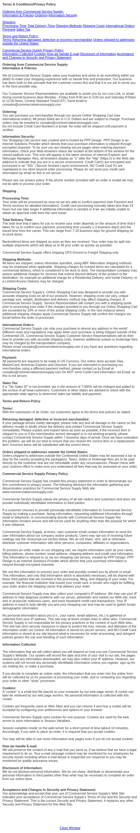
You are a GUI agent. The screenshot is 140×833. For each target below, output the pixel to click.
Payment (8, 29)
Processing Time (14, 26)
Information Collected (17, 54)
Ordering (41, 15)
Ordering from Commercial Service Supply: (33, 11)
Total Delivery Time (41, 26)
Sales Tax (23, 29)
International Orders (120, 26)
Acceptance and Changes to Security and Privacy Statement (68, 55)
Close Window (70, 828)
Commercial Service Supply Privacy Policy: (33, 50)
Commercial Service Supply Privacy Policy (35, 474)
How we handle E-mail (63, 54)
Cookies (40, 54)
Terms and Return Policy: (20, 36)
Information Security (63, 15)
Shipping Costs (94, 26)
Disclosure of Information (98, 54)
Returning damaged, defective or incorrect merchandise (52, 39)
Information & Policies (18, 15)
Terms (6, 39)
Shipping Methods (69, 26)
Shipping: (9, 22)
